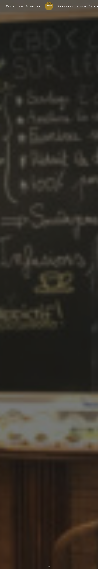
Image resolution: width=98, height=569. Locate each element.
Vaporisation (33, 6)
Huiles (10, 6)
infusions (81, 6)
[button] (4, 6)
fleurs (19, 6)
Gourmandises (65, 6)
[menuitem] (4, 6)
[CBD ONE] (49, 6)
